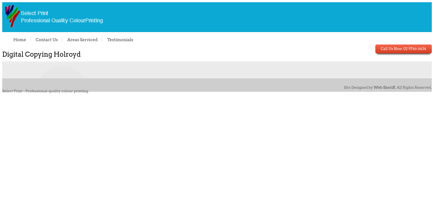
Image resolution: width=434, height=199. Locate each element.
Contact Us (47, 39)
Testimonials (120, 39)
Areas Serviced (82, 39)
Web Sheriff (384, 87)
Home (19, 39)
